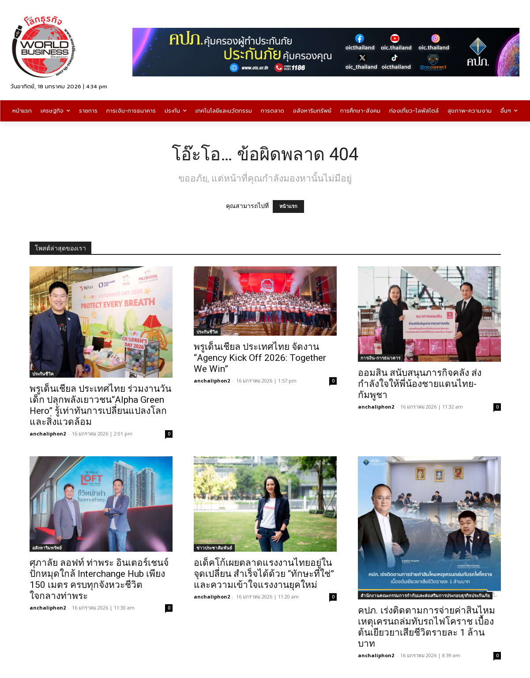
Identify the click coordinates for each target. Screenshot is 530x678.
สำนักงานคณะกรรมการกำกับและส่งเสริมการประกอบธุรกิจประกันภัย (425, 595)
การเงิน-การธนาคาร (380, 358)
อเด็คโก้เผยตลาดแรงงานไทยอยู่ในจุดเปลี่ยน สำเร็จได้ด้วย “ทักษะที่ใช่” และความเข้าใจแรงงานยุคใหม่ (264, 573)
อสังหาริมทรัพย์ (47, 548)
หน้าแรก (288, 206)
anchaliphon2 (48, 433)
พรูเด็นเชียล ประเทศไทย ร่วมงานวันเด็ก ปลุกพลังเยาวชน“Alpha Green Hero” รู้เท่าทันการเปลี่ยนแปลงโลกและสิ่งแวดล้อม (100, 405)
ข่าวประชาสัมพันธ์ (214, 548)
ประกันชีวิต (43, 374)
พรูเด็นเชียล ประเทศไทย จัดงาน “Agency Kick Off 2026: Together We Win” (260, 357)
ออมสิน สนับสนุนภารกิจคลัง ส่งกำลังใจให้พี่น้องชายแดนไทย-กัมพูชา (419, 383)
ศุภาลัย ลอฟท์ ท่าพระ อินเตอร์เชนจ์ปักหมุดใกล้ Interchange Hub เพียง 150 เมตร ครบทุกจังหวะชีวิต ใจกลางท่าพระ (99, 579)
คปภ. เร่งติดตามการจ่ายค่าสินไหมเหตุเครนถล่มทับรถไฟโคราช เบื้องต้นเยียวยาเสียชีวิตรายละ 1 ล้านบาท (426, 627)
